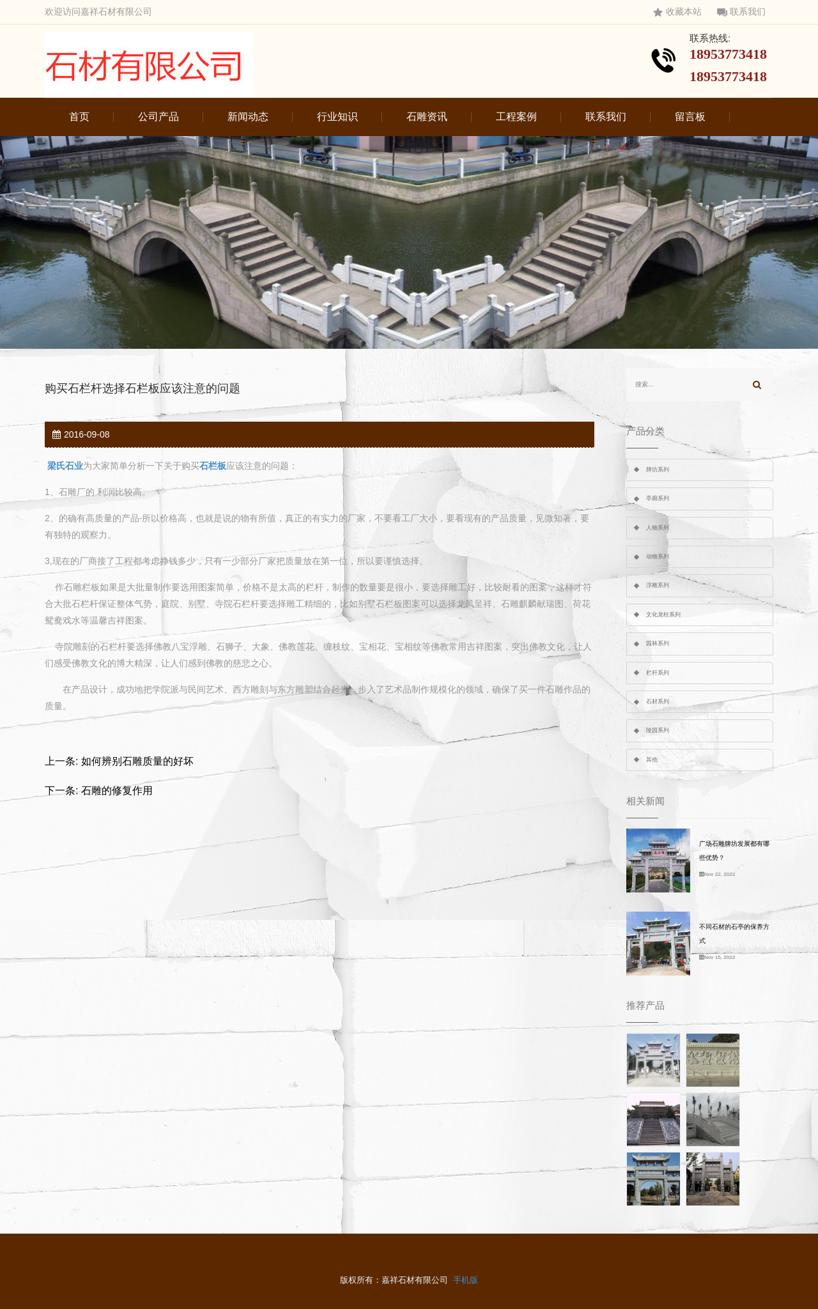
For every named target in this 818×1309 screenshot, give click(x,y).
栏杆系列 (657, 673)
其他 (652, 759)
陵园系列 (657, 730)
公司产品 (158, 116)
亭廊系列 (657, 498)
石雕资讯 (426, 116)
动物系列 (657, 556)
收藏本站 (677, 12)
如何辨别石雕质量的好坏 (137, 761)
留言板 (690, 116)
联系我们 (741, 12)
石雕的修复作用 (117, 790)
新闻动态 (248, 116)
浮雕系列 (657, 585)
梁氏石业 (65, 466)
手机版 (465, 1280)
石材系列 (657, 701)
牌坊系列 (657, 469)
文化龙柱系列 (663, 614)
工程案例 (516, 116)
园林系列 (657, 643)
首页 (79, 116)
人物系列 (657, 527)
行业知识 (337, 116)
